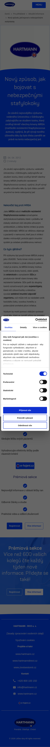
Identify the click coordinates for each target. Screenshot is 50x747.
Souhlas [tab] (8, 327)
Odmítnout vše (25, 425)
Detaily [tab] (23, 327)
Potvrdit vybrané (25, 418)
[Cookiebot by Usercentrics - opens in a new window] (35, 320)
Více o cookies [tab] (40, 327)
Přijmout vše (25, 410)
